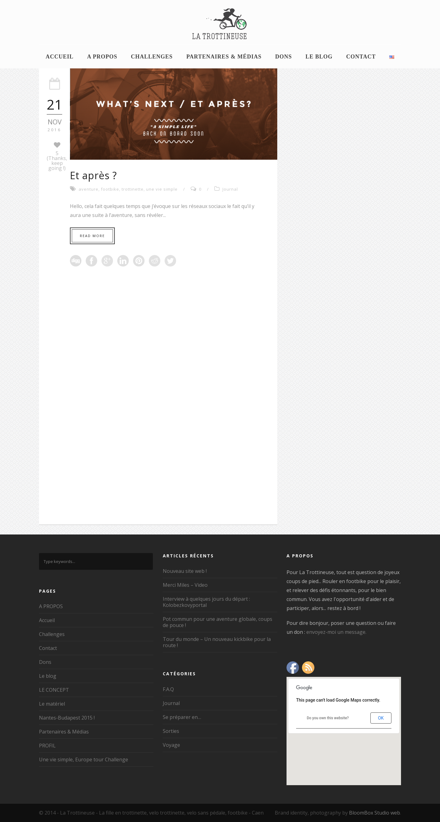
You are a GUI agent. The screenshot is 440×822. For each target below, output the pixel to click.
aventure (88, 189)
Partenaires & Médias (223, 57)
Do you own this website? (328, 718)
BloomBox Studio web (374, 812)
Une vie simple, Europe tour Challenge (83, 759)
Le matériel (52, 703)
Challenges (152, 57)
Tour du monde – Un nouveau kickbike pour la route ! (217, 642)
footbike (110, 189)
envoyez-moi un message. (336, 632)
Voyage (171, 745)
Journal (230, 189)
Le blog (319, 57)
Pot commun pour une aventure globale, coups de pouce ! (217, 622)
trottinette (133, 189)
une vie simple (162, 189)
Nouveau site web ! (185, 571)
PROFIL (47, 745)
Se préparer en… (182, 717)
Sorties (171, 731)
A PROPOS (102, 57)
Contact (361, 57)
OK (381, 718)
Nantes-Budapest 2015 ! (67, 717)
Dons (283, 57)
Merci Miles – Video (185, 585)
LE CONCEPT (54, 689)
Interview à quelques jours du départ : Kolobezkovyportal (206, 601)
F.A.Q (168, 689)
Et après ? (93, 175)
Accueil (60, 57)
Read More (92, 235)
